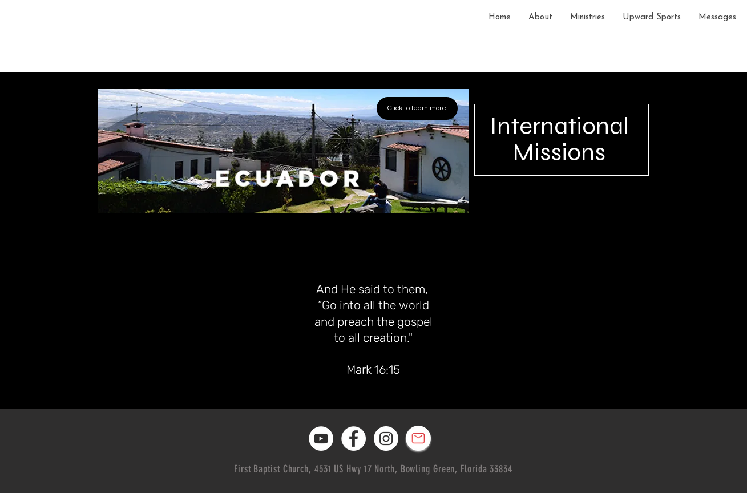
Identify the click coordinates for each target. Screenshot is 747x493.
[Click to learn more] (417, 108)
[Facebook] (353, 438)
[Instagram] (386, 438)
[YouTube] (321, 438)
